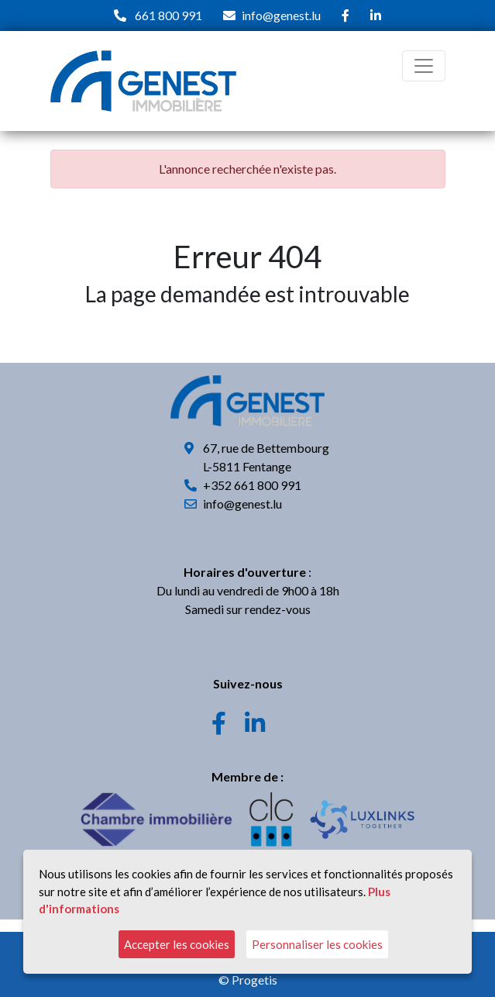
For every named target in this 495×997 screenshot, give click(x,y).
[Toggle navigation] (423, 65)
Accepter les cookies (176, 944)
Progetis (254, 979)
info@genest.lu (281, 15)
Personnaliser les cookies (317, 944)
